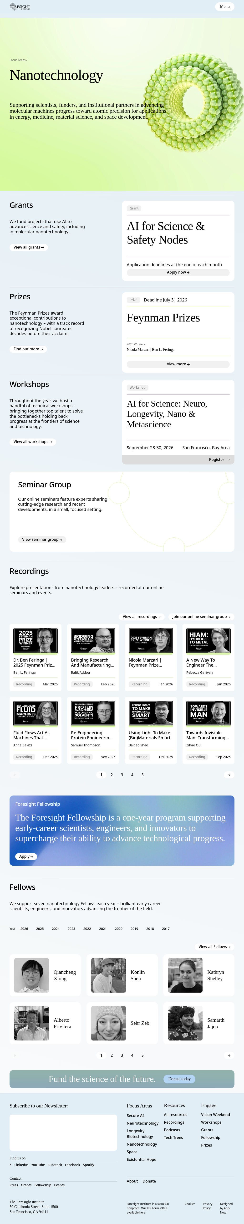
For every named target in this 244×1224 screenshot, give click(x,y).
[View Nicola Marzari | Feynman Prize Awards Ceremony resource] (151, 657)
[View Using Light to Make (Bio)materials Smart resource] (151, 730)
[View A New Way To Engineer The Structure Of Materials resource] (208, 657)
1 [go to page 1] (101, 774)
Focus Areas (17, 60)
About (132, 1181)
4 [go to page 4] (132, 774)
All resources (175, 1114)
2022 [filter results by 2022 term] (87, 928)
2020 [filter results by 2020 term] (118, 928)
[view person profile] (65, 975)
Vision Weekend (215, 1114)
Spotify (88, 1165)
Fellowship (43, 1185)
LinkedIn (21, 1165)
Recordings (174, 1122)
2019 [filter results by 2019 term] (134, 928)
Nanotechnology (142, 1144)
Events (59, 1185)
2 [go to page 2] (112, 774)
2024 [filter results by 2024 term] (56, 928)
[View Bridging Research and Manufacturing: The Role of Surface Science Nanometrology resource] (93, 657)
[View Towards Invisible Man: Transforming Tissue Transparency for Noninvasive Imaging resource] (208, 730)
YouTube (38, 1165)
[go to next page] (229, 774)
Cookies (190, 1204)
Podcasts (172, 1129)
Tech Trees (173, 1137)
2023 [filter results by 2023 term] (71, 928)
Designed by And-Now (226, 1208)
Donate (149, 1181)
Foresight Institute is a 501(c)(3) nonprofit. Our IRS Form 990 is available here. (148, 1208)
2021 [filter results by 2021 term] (103, 928)
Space (132, 1151)
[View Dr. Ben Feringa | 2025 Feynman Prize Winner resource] (35, 657)
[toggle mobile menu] (224, 6)
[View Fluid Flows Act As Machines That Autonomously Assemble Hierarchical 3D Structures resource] (35, 730)
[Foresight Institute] (20, 6)
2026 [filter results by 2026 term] (24, 928)
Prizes (206, 1145)
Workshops (211, 1122)
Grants (26, 1185)
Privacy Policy (207, 1206)
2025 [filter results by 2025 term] (40, 928)
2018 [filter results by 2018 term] (150, 928)
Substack (55, 1165)
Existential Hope (141, 1159)
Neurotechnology (142, 1123)
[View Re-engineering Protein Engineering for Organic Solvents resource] (93, 730)
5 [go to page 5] (143, 774)
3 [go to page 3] (122, 774)
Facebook (72, 1165)
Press (14, 1185)
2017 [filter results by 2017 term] (166, 928)
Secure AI (135, 1115)
